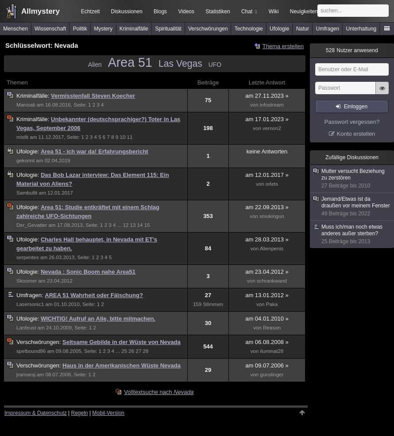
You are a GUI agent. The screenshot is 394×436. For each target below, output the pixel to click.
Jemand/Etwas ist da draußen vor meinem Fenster (352, 206)
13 (133, 225)
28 (146, 351)
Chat (249, 11)
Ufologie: (28, 151)
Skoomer (26, 280)
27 (138, 351)
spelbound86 (31, 351)
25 (124, 351)
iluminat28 (272, 351)
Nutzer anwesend (352, 50)
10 (122, 137)
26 (131, 351)
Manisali (25, 104)
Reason (272, 327)
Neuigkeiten (304, 11)
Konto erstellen (356, 133)
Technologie (249, 29)
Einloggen (355, 106)
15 (147, 225)
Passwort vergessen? (351, 122)
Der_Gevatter (31, 225)
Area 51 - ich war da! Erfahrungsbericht (94, 151)
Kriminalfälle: (33, 95)
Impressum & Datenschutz (35, 413)
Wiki (274, 11)
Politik (80, 29)
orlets (272, 184)
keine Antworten (267, 151)
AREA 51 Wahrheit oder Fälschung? (94, 295)
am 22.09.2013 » (267, 207)
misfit (22, 137)
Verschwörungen (208, 29)
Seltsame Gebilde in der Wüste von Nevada (121, 342)
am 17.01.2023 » (267, 119)
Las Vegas (180, 63)
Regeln (79, 413)
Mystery (103, 29)
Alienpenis (271, 248)
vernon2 (272, 128)
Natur (302, 29)
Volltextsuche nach (158, 392)
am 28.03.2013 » (267, 239)
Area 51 (130, 62)
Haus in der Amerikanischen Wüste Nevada (121, 365)
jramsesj (25, 374)
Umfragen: (30, 295)
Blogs (160, 11)
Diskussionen (126, 11)
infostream (272, 104)
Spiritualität (168, 29)
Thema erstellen (283, 46)
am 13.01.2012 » (267, 295)
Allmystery (40, 11)
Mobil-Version (108, 413)
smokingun (271, 216)
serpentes (27, 257)
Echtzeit (90, 11)
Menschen (15, 29)
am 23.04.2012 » (267, 271)
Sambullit (27, 192)
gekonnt (25, 160)
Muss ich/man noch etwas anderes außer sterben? (352, 234)
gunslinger (271, 374)
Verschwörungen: (39, 342)
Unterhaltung (361, 29)
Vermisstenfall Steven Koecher (93, 95)
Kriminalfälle (134, 29)
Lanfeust (26, 327)
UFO (215, 64)
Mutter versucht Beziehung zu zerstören (352, 178)
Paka (272, 304)
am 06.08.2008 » (267, 342)
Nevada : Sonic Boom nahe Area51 (88, 271)
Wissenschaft (50, 29)
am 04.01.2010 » (267, 318)
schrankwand (272, 280)
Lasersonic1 (30, 304)
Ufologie (279, 29)
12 (125, 225)
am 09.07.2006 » (267, 365)
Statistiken (217, 11)
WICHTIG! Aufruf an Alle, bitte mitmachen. (98, 318)
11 (130, 137)
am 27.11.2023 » (267, 95)
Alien (95, 64)
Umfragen (328, 29)
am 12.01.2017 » (267, 175)
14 (140, 225)
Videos (186, 11)
